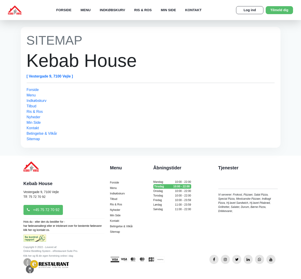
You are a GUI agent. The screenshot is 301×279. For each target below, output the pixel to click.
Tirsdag (172, 186)
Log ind (250, 10)
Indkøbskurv (112, 10)
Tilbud (31, 106)
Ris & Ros (143, 10)
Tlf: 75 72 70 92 (34, 197)
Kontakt (193, 10)
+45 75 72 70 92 (43, 210)
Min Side (168, 10)
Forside (64, 10)
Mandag (172, 182)
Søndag (172, 209)
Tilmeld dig (279, 10)
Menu (85, 10)
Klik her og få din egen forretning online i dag (48, 255)
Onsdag (172, 191)
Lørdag (172, 204)
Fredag (172, 200)
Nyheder (33, 117)
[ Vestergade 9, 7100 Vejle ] (50, 76)
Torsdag (172, 195)
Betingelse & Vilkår (42, 133)
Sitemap (33, 139)
